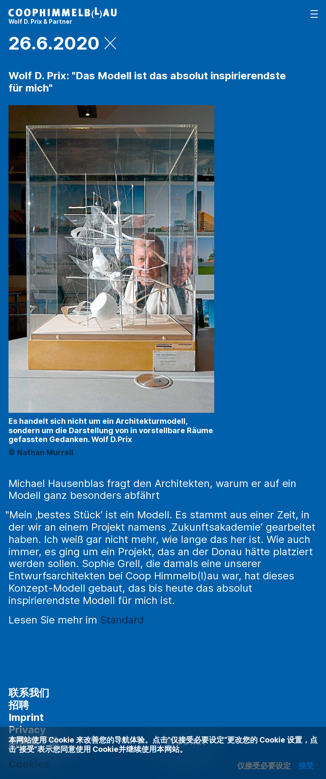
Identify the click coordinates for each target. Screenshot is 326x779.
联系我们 (28, 693)
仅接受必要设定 (264, 765)
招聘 (18, 705)
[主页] (62, 16)
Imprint (26, 717)
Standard (122, 620)
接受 (306, 765)
